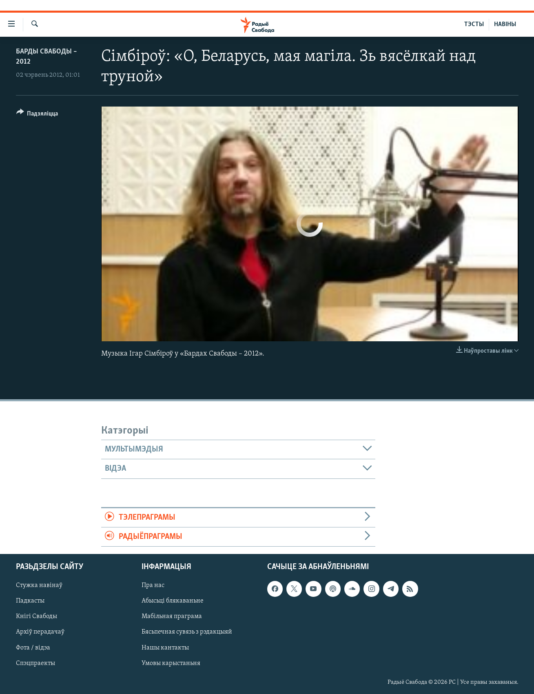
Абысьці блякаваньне (173, 601)
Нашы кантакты (165, 648)
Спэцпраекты (35, 663)
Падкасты (30, 601)
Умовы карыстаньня (171, 663)
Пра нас (153, 586)
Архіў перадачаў (40, 632)
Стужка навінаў (39, 586)
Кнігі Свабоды (36, 617)
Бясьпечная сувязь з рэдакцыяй (187, 632)
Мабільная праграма (172, 617)
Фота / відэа (33, 648)
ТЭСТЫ (474, 24)
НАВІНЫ (505, 24)
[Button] (37, 115)
